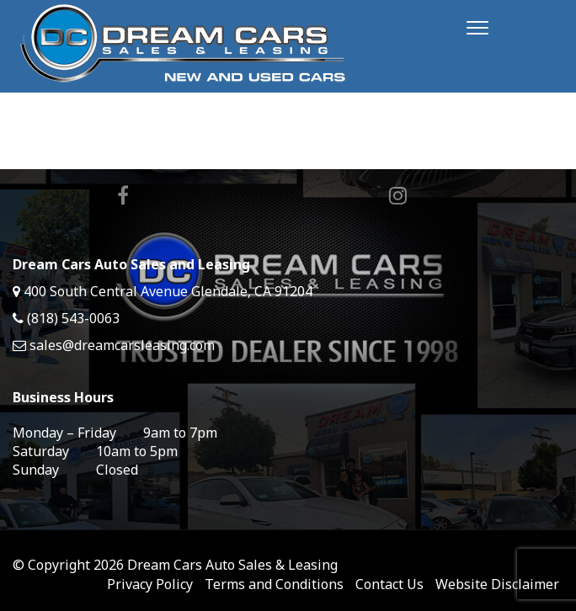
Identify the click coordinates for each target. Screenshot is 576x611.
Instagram (398, 195)
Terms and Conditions (274, 584)
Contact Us (389, 584)
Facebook (123, 195)
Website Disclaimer (497, 584)
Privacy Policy (150, 584)
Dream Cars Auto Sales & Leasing (232, 564)
